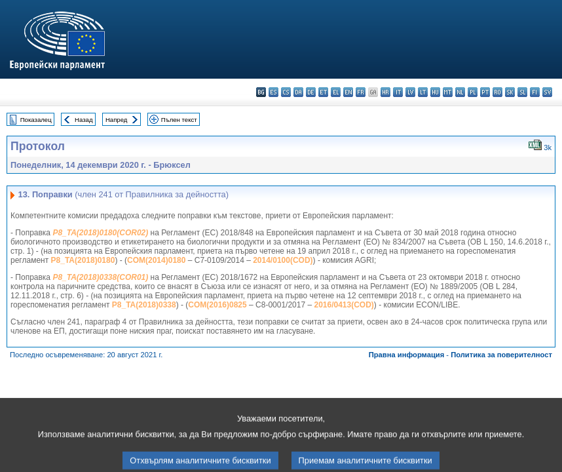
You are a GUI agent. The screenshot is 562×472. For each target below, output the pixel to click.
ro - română (497, 92)
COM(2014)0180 (156, 260)
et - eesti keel (323, 92)
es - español (273, 92)
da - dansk (298, 92)
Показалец (36, 119)
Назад (84, 119)
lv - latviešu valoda (410, 92)
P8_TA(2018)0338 (144, 304)
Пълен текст (179, 119)
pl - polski (473, 92)
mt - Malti (448, 92)
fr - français (360, 92)
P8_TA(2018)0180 (83, 260)
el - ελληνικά (336, 92)
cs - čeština (286, 92)
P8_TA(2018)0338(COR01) (100, 277)
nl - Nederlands (460, 92)
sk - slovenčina (510, 92)
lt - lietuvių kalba (423, 92)
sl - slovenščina (522, 92)
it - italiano (398, 92)
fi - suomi (535, 92)
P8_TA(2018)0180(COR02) (100, 232)
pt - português (485, 92)
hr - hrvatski (385, 92)
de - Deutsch (311, 92)
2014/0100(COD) (282, 260)
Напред (116, 119)
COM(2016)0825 (217, 304)
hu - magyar (435, 92)
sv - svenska (547, 92)
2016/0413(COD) (343, 304)
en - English (348, 92)
